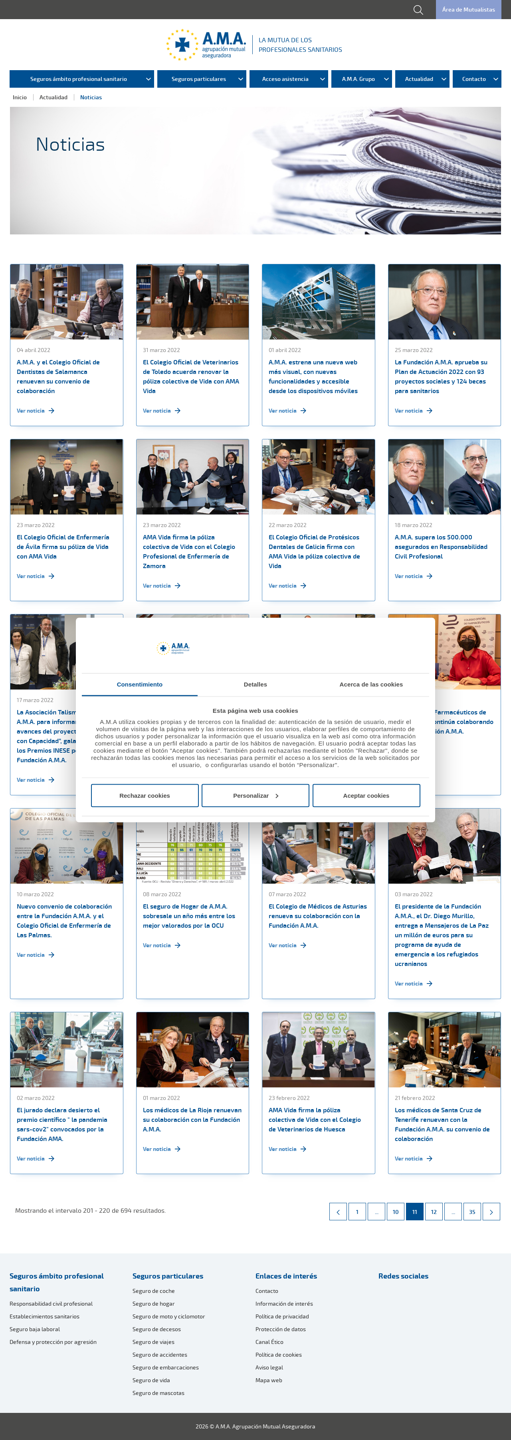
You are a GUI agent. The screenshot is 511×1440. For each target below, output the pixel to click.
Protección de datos (281, 1329)
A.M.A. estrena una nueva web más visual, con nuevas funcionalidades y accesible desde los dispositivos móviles (313, 376)
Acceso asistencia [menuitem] (285, 79)
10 (398, 1209)
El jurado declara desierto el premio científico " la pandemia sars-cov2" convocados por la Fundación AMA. (62, 1124)
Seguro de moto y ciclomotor (169, 1316)
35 (475, 1209)
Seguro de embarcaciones (166, 1367)
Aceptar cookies (366, 795)
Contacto (267, 1290)
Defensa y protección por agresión (53, 1342)
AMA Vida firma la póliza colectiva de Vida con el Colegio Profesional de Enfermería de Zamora (189, 551)
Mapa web (269, 1380)
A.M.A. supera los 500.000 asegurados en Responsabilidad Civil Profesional (441, 547)
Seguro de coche (154, 1290)
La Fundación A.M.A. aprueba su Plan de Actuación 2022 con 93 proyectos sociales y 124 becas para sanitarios (441, 376)
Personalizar (255, 795)
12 (437, 1209)
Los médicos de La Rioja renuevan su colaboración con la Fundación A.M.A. (192, 1119)
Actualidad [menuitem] (419, 79)
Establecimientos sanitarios (44, 1316)
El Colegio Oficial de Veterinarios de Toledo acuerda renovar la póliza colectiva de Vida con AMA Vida (191, 376)
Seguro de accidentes (160, 1354)
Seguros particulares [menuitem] (199, 79)
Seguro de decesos (157, 1329)
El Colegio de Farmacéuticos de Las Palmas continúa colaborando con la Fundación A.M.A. (444, 722)
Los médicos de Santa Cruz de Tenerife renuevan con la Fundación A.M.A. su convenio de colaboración (442, 1124)
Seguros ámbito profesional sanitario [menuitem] (78, 79)
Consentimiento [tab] (140, 684)
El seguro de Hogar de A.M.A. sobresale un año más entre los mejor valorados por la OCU (189, 916)
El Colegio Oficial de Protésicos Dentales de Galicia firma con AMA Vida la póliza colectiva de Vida (314, 551)
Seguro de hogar (154, 1303)
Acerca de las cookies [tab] (371, 684)
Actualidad (53, 97)
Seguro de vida (151, 1380)
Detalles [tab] (255, 684)
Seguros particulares (168, 1276)
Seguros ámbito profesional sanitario (57, 1282)
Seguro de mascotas (158, 1393)
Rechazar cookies (144, 795)
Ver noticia (35, 411)
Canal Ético (269, 1342)
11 (418, 1209)
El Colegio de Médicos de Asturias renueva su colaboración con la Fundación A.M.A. (318, 916)
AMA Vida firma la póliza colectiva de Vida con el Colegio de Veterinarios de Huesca (315, 1119)
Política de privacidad (282, 1316)
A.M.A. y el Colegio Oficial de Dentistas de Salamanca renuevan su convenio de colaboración (58, 376)
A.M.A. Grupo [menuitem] (358, 79)
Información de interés (284, 1303)
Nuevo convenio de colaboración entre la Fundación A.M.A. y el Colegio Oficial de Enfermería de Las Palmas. (64, 920)
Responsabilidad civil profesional (51, 1303)
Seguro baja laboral (35, 1329)
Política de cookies (279, 1354)
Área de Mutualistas (468, 9)
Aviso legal (269, 1367)
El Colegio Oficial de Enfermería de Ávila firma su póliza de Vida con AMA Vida (63, 547)
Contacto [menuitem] (474, 79)
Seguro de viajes (153, 1342)
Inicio (20, 97)
